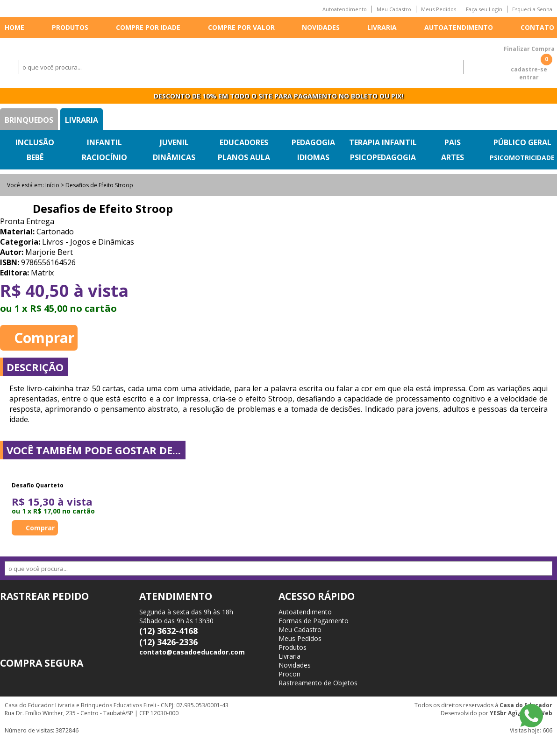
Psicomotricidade (522, 157)
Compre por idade (148, 27)
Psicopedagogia (383, 157)
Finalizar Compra (529, 49)
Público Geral (522, 142)
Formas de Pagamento (313, 620)
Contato (537, 27)
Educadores (244, 142)
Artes (452, 157)
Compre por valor (241, 27)
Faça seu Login (484, 9)
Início (52, 185)
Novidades (321, 27)
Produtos (70, 27)
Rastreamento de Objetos (317, 682)
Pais (452, 142)
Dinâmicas (174, 157)
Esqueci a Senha (532, 9)
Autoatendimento (344, 9)
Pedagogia (313, 142)
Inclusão (34, 142)
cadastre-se (529, 69)
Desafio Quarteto (38, 485)
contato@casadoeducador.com (192, 652)
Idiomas (313, 157)
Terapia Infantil (383, 142)
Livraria (382, 27)
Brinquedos (29, 120)
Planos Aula (244, 157)
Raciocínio (104, 157)
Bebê (35, 157)
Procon (289, 673)
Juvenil (174, 142)
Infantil (104, 142)
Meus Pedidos (438, 9)
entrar (529, 77)
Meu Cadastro (394, 9)
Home (14, 27)
